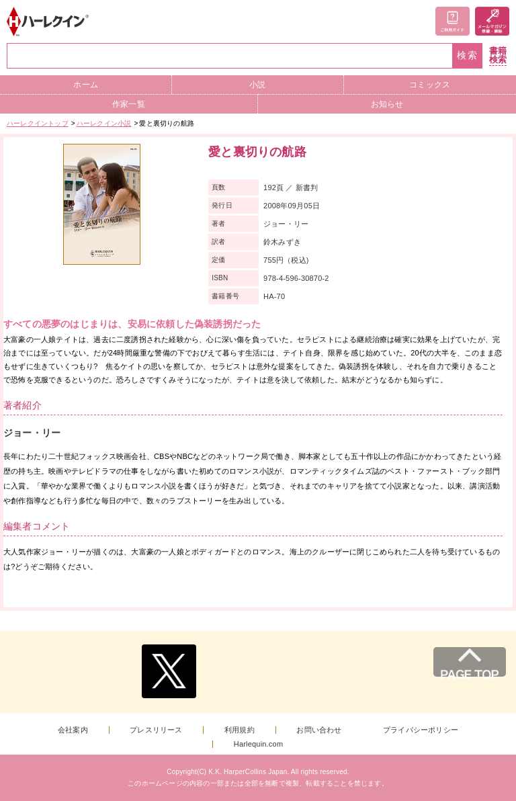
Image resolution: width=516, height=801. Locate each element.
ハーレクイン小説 (104, 123)
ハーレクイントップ (38, 123)
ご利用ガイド (452, 21)
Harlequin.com (259, 744)
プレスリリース (156, 730)
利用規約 (239, 730)
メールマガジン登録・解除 (492, 21)
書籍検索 (498, 55)
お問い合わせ (318, 730)
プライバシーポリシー (420, 730)
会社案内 (73, 730)
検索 (467, 55)
